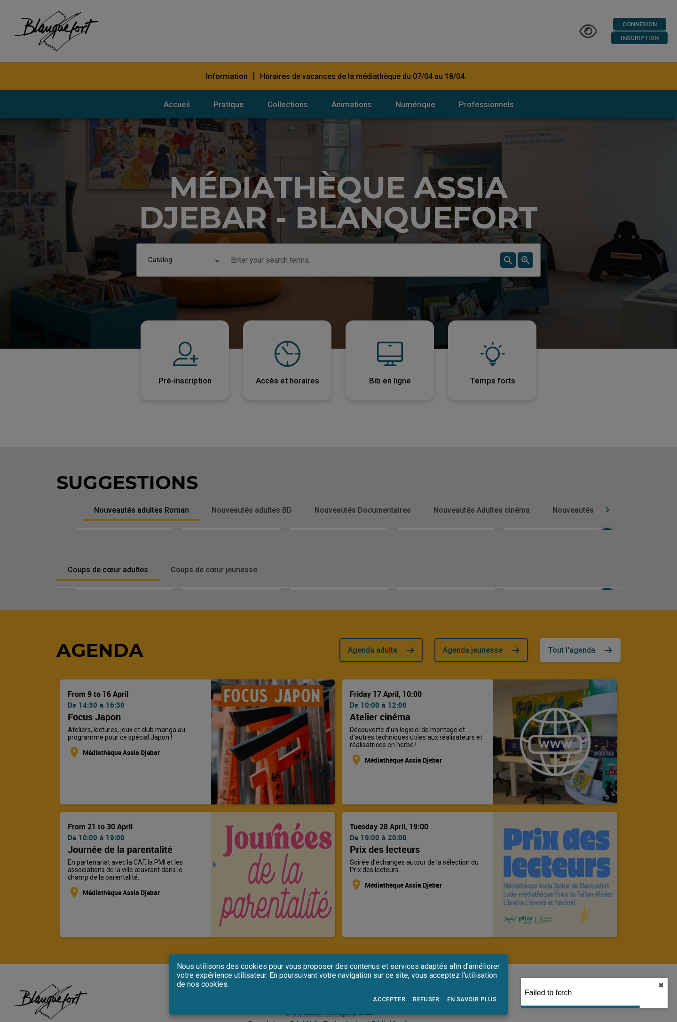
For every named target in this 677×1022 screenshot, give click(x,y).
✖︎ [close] (661, 985)
